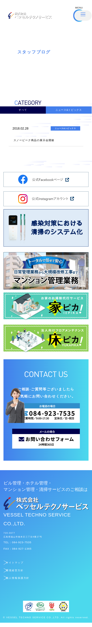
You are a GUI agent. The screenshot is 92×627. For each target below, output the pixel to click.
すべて (22, 111)
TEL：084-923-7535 (22, 546)
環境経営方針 (23, 574)
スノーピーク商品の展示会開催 (45, 143)
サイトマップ (24, 566)
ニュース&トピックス (69, 111)
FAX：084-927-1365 (22, 552)
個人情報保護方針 (28, 581)
